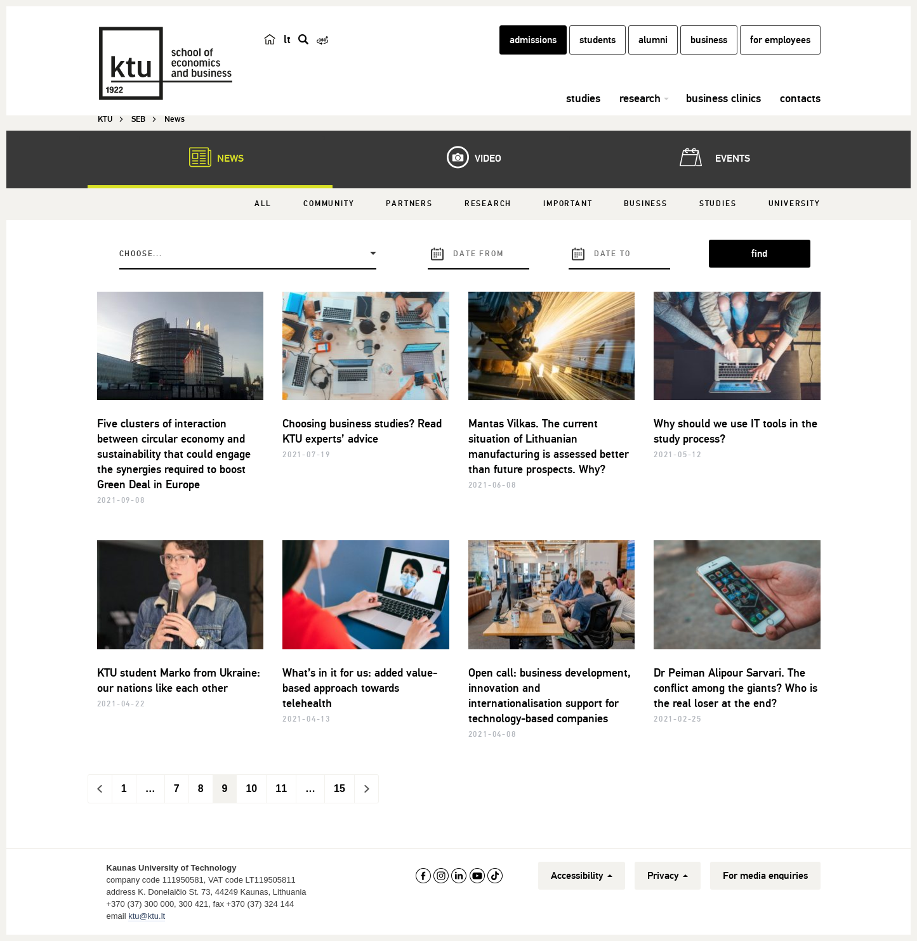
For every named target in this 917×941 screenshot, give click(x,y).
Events (712, 157)
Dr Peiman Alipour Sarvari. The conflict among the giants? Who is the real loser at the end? (735, 688)
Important (567, 204)
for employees (780, 40)
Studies (718, 204)
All (263, 204)
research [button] (640, 98)
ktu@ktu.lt (146, 916)
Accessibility (581, 875)
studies (583, 98)
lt (287, 39)
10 (251, 788)
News (210, 157)
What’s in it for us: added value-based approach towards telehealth (359, 688)
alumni (653, 40)
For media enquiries (765, 875)
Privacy (667, 875)
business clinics (723, 98)
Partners (409, 204)
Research (488, 204)
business (708, 40)
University (795, 204)
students (597, 40)
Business (645, 204)
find (759, 253)
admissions (533, 40)
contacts (800, 98)
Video (467, 157)
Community (328, 204)
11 (281, 788)
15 (339, 788)
